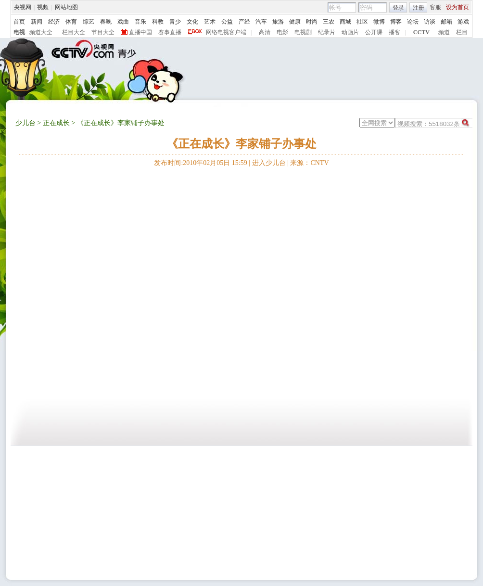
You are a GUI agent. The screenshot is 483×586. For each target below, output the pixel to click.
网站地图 (66, 7)
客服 (435, 7)
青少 (175, 21)
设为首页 (457, 7)
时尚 (312, 21)
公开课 (373, 32)
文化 (192, 21)
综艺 (88, 21)
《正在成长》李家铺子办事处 (241, 144)
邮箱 (446, 21)
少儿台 (25, 123)
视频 (43, 7)
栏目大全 (73, 32)
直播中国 (140, 32)
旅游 (278, 21)
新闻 (36, 21)
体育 (71, 21)
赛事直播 (169, 32)
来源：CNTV (309, 162)
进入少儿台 (269, 162)
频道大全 (40, 32)
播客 (394, 32)
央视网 (22, 7)
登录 (398, 7)
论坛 (413, 21)
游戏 (463, 21)
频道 (444, 32)
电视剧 (303, 32)
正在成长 (56, 123)
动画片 (350, 32)
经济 (54, 21)
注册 (418, 7)
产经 (244, 21)
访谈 (429, 21)
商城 (345, 21)
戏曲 (123, 21)
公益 (227, 21)
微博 (379, 21)
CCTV (421, 32)
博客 (396, 21)
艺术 (210, 21)
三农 (328, 21)
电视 (19, 32)
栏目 (462, 32)
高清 (264, 32)
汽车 (261, 21)
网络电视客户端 (226, 32)
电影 (282, 32)
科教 (158, 21)
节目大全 (102, 32)
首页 (19, 21)
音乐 (140, 21)
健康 (295, 21)
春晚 (106, 21)
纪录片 (326, 32)
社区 (362, 21)
